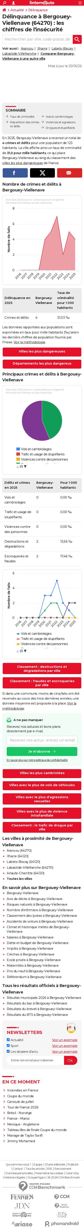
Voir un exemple (65, 1040)
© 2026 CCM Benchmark (64, 1177)
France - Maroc (18, 1119)
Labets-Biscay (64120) (23, 862)
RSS (49, 1168)
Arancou (27, 49)
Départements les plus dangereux (42, 363)
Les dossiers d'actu (22, 1052)
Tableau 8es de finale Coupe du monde (37, 1130)
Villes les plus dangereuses (42, 351)
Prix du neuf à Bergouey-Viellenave (33, 971)
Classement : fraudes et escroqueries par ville (42, 683)
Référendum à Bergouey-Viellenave (34, 977)
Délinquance (38, 10)
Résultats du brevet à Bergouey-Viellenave (39, 1009)
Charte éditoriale (55, 1164)
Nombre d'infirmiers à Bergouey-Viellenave (40, 910)
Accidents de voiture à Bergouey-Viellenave (40, 921)
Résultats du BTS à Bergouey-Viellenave (37, 1015)
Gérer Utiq (72, 1173)
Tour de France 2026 (23, 1107)
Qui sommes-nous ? (18, 1164)
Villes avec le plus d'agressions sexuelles (42, 799)
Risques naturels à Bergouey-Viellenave (37, 904)
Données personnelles (19, 1173)
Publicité (73, 1164)
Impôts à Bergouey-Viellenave (30, 949)
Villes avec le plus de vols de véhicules (42, 785)
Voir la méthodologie (29, 342)
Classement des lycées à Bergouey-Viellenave (42, 916)
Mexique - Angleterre (23, 1124)
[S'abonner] (42, 1060)
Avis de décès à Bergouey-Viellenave (34, 899)
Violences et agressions (60, 122)
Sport (12, 1046)
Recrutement (62, 1168)
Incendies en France (22, 1090)
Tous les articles (35, 1168)
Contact (18, 1168)
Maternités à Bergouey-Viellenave (32, 966)
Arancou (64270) (19, 851)
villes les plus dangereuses (22, 163)
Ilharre (42, 49)
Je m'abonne (39, 751)
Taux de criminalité (22, 116)
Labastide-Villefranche (19, 54)
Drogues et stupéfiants (60, 127)
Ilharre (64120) (17, 856)
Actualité (17, 10)
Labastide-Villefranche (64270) (30, 868)
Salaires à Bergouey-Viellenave (30, 937)
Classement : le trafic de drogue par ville (42, 827)
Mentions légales (14, 1177)
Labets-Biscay (62, 49)
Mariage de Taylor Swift (25, 1135)
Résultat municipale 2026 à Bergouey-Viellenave (44, 998)
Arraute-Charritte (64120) (25, 873)
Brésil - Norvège (19, 1113)
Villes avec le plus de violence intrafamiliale (42, 813)
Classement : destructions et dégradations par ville (42, 669)
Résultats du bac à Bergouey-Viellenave (37, 1003)
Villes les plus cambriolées (42, 773)
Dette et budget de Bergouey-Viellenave (37, 943)
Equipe (38, 1164)
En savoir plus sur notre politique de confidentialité (37, 760)
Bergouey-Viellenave (23, 893)
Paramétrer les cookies (49, 1173)
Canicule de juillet (20, 1102)
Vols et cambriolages (59, 116)
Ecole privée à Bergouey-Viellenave (33, 960)
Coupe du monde (20, 1096)
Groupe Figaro (36, 1177)
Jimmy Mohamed (21, 1141)
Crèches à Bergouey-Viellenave (30, 954)
